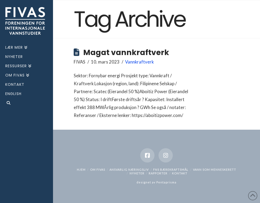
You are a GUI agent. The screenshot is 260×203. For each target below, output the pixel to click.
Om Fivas (97, 169)
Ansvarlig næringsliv (129, 169)
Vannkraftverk (139, 62)
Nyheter (137, 173)
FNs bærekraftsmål (170, 169)
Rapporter (158, 173)
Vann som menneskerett (214, 169)
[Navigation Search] (26, 103)
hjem (81, 169)
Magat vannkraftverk (126, 52)
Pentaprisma (166, 182)
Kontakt (179, 173)
